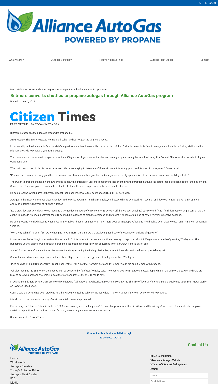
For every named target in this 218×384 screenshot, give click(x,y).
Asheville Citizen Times (31, 317)
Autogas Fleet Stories (161, 59)
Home (14, 358)
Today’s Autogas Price (111, 59)
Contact (205, 59)
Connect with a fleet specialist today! (109, 333)
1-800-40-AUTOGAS (109, 337)
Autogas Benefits (60, 59)
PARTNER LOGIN (207, 3)
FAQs (13, 378)
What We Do (15, 59)
